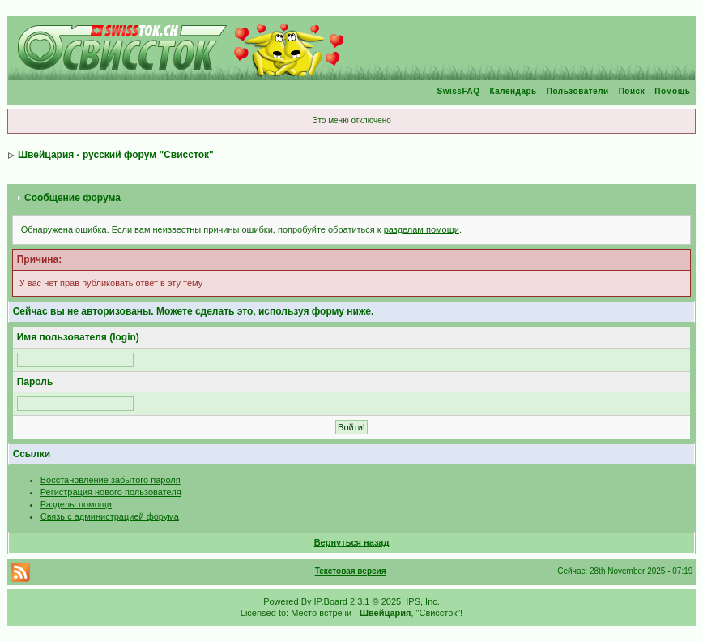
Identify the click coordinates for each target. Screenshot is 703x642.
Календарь (512, 91)
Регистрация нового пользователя (110, 492)
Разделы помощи (76, 504)
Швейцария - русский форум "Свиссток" (116, 154)
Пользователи (578, 91)
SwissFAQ (458, 91)
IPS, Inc (421, 601)
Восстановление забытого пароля (110, 480)
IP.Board (330, 601)
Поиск (632, 91)
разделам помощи (421, 229)
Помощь (672, 91)
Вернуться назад (352, 542)
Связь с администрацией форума (109, 516)
